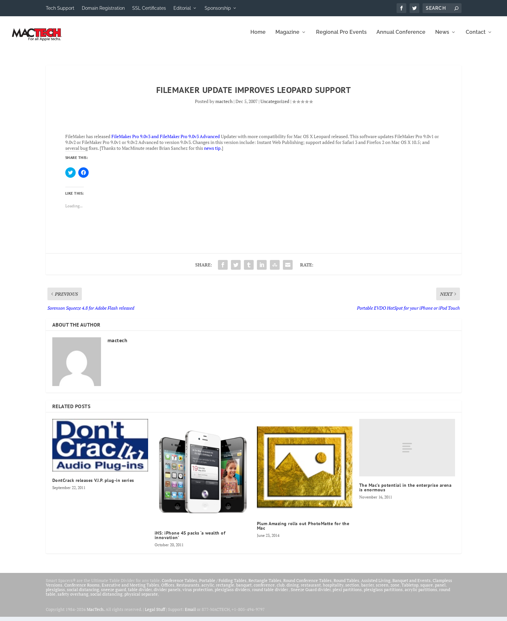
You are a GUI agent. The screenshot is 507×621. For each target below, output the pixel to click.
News (442, 36)
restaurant (311, 589)
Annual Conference (400, 36)
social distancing (83, 594)
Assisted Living (375, 585)
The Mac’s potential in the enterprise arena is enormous (405, 492)
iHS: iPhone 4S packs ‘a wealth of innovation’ (190, 539)
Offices (167, 589)
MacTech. (96, 613)
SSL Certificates (149, 8)
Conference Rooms (82, 589)
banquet (244, 589)
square (426, 589)
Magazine (287, 36)
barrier (367, 589)
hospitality (333, 589)
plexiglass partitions (383, 594)
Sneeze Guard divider (311, 594)
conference (264, 589)
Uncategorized (274, 105)
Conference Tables (179, 585)
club (281, 589)
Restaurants (187, 589)
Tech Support (60, 8)
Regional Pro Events (341, 36)
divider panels (167, 594)
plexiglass (55, 594)
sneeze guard (113, 594)
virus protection (198, 594)
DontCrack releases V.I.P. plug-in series (93, 484)
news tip (212, 152)
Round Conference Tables (307, 585)
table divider (140, 594)
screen (382, 589)
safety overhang (72, 598)
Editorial (182, 8)
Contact (476, 36)
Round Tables (346, 585)
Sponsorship (218, 8)
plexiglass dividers (232, 594)
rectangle (225, 589)
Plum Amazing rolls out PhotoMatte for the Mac (303, 530)
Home (258, 36)
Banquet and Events (411, 585)
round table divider (270, 594)
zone (394, 589)
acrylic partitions (421, 594)
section (352, 589)
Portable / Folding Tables (223, 585)
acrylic (207, 589)
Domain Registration (103, 8)
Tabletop (409, 589)
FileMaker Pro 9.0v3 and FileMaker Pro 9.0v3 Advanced (165, 140)
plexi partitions (347, 594)
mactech (224, 105)
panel (440, 589)
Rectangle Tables (264, 585)
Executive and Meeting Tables (130, 589)
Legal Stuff (155, 613)
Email (190, 613)
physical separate (141, 598)
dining (292, 589)
